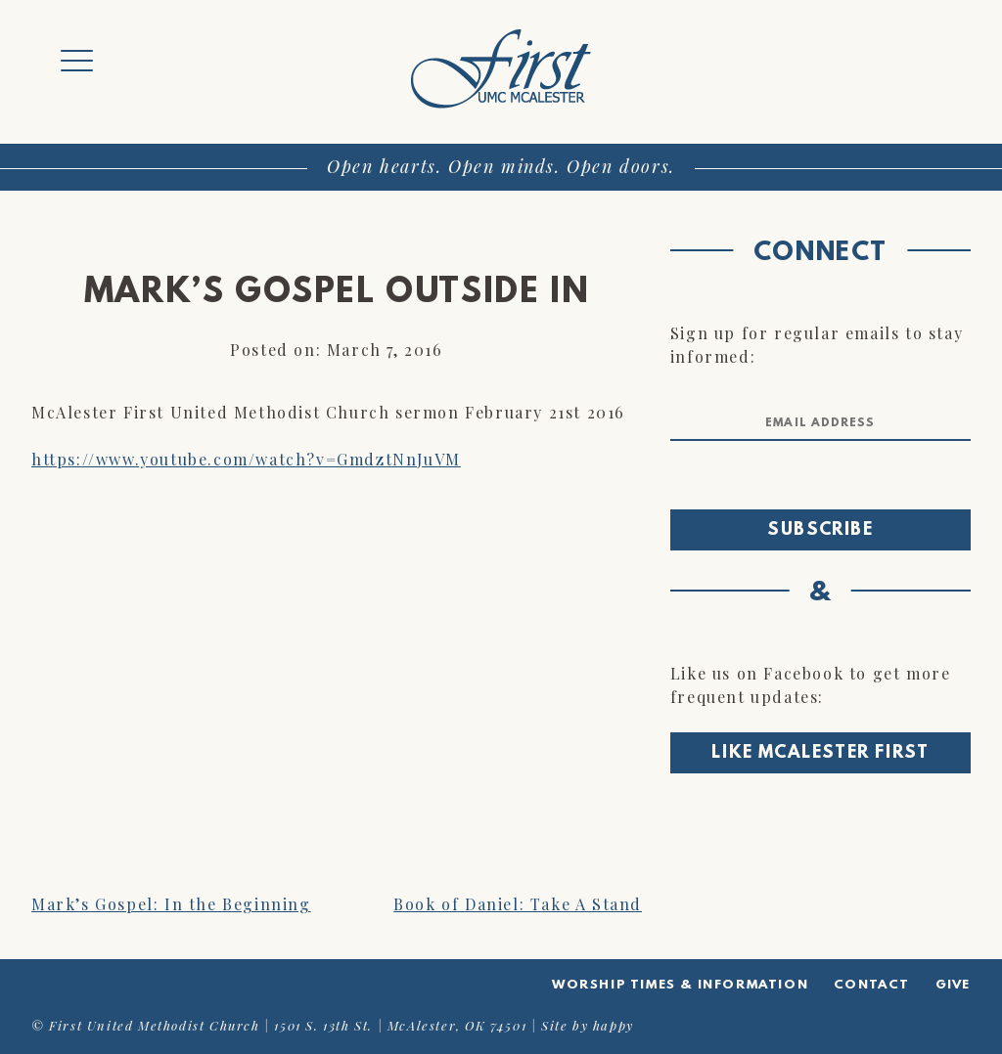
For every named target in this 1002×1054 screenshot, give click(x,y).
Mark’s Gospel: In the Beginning (171, 904)
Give (953, 985)
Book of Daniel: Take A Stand (517, 904)
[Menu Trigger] (77, 61)
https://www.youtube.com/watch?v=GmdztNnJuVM (246, 459)
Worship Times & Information (680, 985)
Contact (872, 985)
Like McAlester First (820, 754)
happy (613, 1025)
